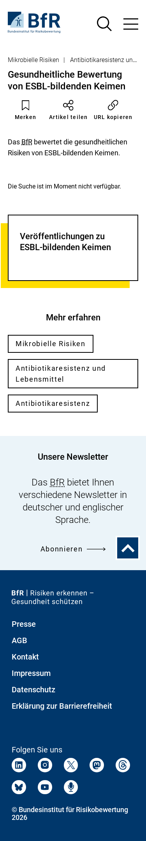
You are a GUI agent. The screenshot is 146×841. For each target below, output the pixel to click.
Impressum (31, 673)
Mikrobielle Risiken (33, 60)
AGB (19, 640)
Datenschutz (33, 689)
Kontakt (25, 656)
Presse (24, 624)
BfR (26, 142)
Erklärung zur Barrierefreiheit (62, 706)
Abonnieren (73, 549)
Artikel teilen (68, 110)
